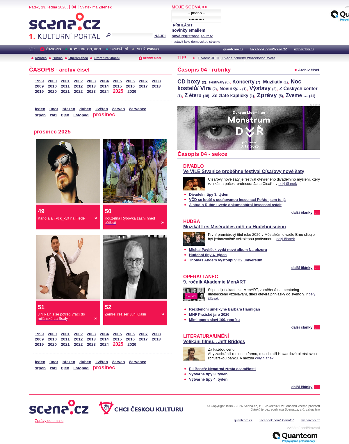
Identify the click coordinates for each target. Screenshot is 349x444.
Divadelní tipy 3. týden (208, 194)
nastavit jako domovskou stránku (196, 41)
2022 (78, 91)
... (316, 212)
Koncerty (246, 82)
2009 (39, 86)
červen (118, 109)
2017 (143, 86)
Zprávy (270, 95)
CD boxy (191, 81)
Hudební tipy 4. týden (208, 255)
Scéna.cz (39, 15)
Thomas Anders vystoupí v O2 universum (225, 260)
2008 (156, 81)
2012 (78, 86)
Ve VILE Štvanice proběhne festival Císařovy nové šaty (243, 171)
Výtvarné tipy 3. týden (208, 374)
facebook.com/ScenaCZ (268, 49)
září (53, 115)
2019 (39, 91)
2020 (52, 91)
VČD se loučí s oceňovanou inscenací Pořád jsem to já (237, 199)
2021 (65, 91)
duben (85, 109)
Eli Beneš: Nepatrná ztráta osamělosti (222, 369)
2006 (130, 81)
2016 (130, 86)
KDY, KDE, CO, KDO (85, 49)
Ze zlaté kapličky (233, 95)
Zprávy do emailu (49, 420)
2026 (131, 91)
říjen (65, 115)
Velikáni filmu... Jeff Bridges (214, 341)
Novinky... (233, 88)
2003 (91, 81)
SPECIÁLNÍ (119, 49)
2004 (104, 81)
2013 (91, 86)
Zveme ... (300, 95)
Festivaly (219, 82)
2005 (117, 81)
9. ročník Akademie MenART (214, 281)
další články (302, 212)
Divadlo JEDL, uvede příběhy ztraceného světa (236, 58)
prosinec (104, 114)
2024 (104, 91)
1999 (39, 81)
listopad (81, 115)
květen (101, 109)
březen (69, 109)
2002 (78, 81)
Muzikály (275, 81)
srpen (40, 115)
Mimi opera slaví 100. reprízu (214, 320)
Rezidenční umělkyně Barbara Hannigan (224, 309)
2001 (65, 81)
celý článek (288, 183)
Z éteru (196, 95)
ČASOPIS (53, 49)
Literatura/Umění (107, 58)
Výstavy (262, 88)
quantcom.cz (233, 49)
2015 (117, 86)
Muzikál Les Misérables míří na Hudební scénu (234, 226)
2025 (118, 91)
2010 (52, 86)
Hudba (57, 58)
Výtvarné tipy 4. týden (208, 379)
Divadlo (41, 58)
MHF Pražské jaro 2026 (209, 314)
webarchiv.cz (304, 49)
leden (40, 109)
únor (53, 109)
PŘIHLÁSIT (183, 25)
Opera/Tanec (78, 58)
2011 (65, 86)
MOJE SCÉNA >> (189, 6)
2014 (104, 86)
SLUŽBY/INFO (148, 49)
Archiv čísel (152, 58)
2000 (52, 81)
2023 (91, 91)
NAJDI (159, 36)
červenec (137, 109)
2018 (156, 86)
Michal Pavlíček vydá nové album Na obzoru (228, 249)
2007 (143, 81)
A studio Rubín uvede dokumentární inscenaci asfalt (235, 205)
